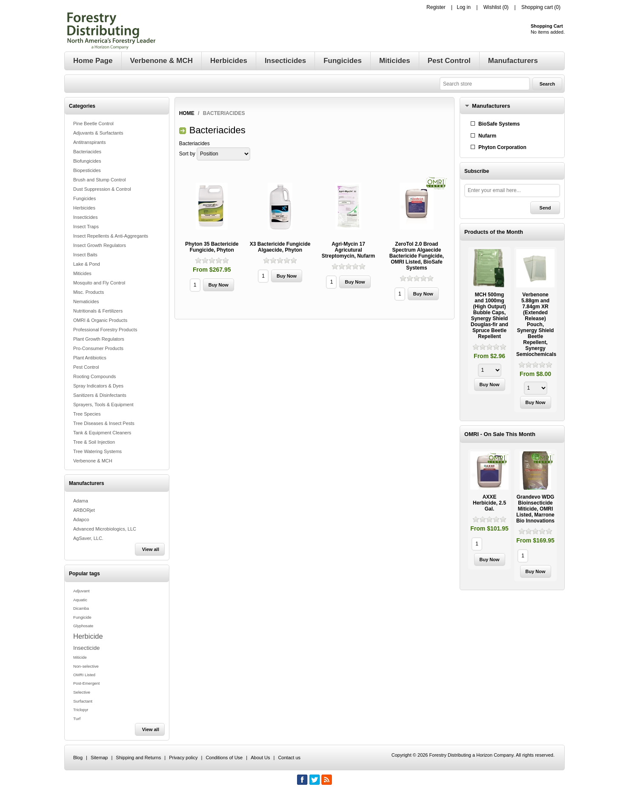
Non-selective (86, 666)
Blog (78, 757)
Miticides (82, 273)
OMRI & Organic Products (100, 320)
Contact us (289, 757)
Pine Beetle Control (93, 123)
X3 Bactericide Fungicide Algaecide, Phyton (280, 247)
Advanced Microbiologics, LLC (104, 528)
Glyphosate (83, 626)
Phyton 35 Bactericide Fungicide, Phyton (211, 247)
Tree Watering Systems (97, 451)
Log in (464, 7)
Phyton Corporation (502, 147)
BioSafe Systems (499, 124)
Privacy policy (183, 757)
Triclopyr (80, 710)
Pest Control (86, 367)
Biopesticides (87, 170)
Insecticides (85, 217)
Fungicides (84, 198)
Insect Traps (86, 226)
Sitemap (99, 757)
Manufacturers (491, 106)
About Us (260, 757)
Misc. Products (88, 292)
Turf (76, 718)
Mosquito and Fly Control (99, 282)
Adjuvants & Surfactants (98, 132)
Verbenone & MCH (92, 460)
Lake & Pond (86, 264)
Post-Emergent (86, 683)
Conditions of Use (224, 757)
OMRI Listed (84, 675)
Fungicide (82, 617)
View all (150, 549)
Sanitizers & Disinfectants (99, 395)
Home (186, 113)
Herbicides (84, 207)
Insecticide (86, 648)
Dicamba (81, 608)
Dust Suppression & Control (102, 189)
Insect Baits (85, 254)
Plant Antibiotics (89, 357)
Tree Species (86, 413)
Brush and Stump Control (99, 179)
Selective (81, 692)
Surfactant (82, 701)
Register (436, 7)
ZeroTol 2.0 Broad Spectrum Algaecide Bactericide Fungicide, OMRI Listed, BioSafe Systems (416, 256)
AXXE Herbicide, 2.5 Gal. (489, 503)
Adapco (81, 519)
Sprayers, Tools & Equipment (103, 404)
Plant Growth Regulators (98, 339)
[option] (489, 321)
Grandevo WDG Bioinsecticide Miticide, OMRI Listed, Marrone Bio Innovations (535, 509)
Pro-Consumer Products (98, 348)
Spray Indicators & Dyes (98, 385)
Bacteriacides (87, 151)
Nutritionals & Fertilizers (98, 310)
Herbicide (88, 636)
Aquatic (80, 599)
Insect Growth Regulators (99, 245)
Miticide (80, 657)
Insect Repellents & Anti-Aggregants (110, 235)
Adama (80, 500)
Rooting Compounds (94, 376)
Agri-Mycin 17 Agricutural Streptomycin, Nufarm (348, 250)
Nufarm (487, 136)
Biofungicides (87, 161)
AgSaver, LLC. (88, 538)
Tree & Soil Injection (94, 442)
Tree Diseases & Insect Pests (103, 423)
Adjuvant (81, 590)
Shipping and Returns (138, 757)
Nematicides (86, 301)
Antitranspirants (89, 142)
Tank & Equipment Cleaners (102, 432)
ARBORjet (84, 510)
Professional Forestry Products (105, 329)
